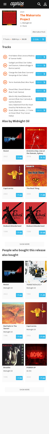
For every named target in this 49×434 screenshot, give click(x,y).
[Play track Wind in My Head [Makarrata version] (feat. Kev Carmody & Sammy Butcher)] (5, 99)
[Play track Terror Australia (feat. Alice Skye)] (5, 82)
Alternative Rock (39, 32)
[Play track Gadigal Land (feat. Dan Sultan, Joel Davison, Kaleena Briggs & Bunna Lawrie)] (5, 65)
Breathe (6, 367)
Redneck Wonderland (12, 226)
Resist (6, 151)
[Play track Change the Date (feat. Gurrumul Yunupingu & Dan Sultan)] (5, 74)
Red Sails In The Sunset (10, 327)
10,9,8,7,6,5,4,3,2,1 (34, 284)
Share (23, 26)
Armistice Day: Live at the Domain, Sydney (36, 152)
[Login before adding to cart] (38, 39)
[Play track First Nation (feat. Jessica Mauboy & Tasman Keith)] (5, 57)
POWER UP (31, 367)
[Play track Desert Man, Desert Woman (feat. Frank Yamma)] (5, 91)
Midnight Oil (26, 23)
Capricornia (8, 188)
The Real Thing (33, 188)
